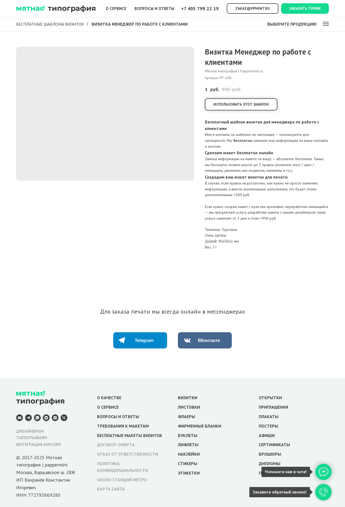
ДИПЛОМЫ (269, 463)
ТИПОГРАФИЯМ (31, 437)
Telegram (144, 340)
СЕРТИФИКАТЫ (274, 444)
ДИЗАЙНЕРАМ (30, 431)
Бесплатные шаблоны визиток (50, 24)
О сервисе (116, 8)
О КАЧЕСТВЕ (109, 397)
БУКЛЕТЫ (187, 435)
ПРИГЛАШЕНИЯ (273, 407)
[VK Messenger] (46, 417)
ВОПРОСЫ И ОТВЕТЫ (118, 416)
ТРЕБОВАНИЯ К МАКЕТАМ (123, 426)
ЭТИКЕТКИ (189, 473)
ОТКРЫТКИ (270, 397)
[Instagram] (55, 417)
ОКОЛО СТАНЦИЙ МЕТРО (122, 479)
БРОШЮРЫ (270, 454)
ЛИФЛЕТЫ (188, 444)
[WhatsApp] (37, 417)
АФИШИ (267, 435)
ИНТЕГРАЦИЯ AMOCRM (38, 444)
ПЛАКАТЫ (268, 416)
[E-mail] (19, 417)
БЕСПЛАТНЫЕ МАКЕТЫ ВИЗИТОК (129, 435)
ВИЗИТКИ (187, 397)
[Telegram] (28, 417)
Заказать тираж (305, 8)
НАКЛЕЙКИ (189, 454)
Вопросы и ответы (154, 8)
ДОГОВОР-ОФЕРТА (116, 444)
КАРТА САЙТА (111, 489)
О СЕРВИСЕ (108, 407)
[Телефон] (64, 417)
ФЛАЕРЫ (186, 416)
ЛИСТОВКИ (189, 407)
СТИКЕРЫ (187, 463)
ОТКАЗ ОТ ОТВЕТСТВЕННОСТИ (127, 454)
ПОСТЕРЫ (268, 426)
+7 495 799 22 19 (200, 8)
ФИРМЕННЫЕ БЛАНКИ (199, 426)
